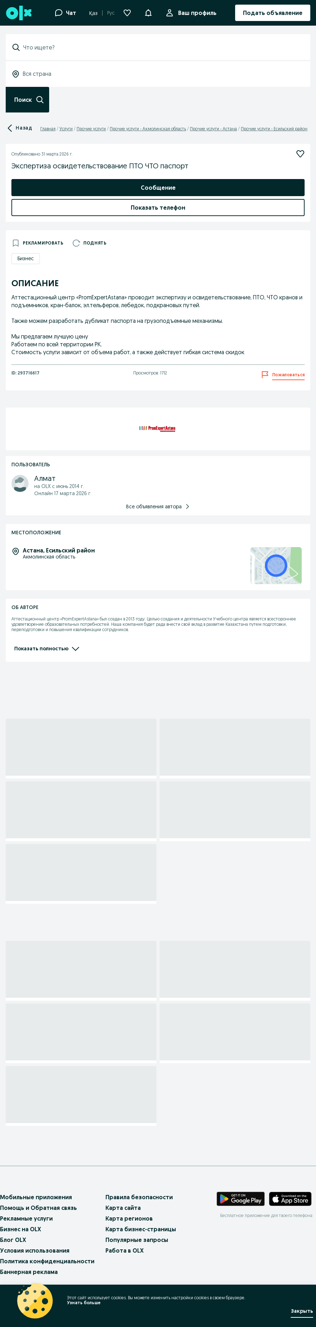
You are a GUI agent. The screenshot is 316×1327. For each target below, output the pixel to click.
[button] (148, 12)
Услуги (66, 128)
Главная (48, 128)
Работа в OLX (124, 1250)
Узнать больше (83, 1302)
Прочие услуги (91, 128)
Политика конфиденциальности (47, 1261)
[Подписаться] (300, 154)
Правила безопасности (139, 1197)
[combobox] (162, 47)
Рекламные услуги (26, 1218)
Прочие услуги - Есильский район (274, 128)
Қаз (93, 13)
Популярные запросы (136, 1239)
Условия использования (34, 1250)
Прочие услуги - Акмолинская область (148, 128)
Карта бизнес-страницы (140, 1229)
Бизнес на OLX (20, 1229)
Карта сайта (123, 1207)
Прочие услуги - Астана (213, 128)
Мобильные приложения (36, 1197)
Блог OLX (13, 1239)
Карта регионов (129, 1218)
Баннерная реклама (29, 1271)
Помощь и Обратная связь (38, 1207)
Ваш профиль (196, 13)
